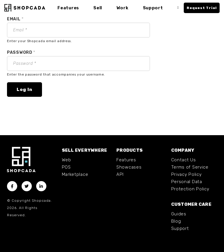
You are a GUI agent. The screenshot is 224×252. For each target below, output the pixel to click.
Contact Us (183, 159)
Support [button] (153, 7)
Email (15, 19)
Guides (178, 214)
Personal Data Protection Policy (190, 185)
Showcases (128, 167)
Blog (176, 221)
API (120, 174)
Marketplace (75, 174)
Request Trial (202, 8)
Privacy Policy (186, 174)
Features (126, 159)
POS (66, 167)
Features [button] (68, 7)
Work (122, 7)
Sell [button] (97, 7)
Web (66, 159)
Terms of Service (190, 167)
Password (21, 52)
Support (180, 228)
